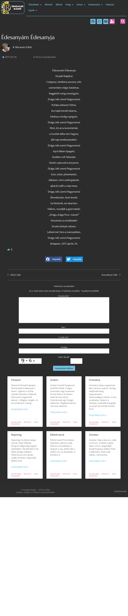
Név (64, 327)
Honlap (64, 347)
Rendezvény (95, 4)
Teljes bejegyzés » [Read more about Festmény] (98, 415)
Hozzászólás (64, 296)
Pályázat (110, 4)
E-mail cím (64, 337)
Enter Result (64, 357)
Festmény (94, 380)
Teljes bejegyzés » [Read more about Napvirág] (20, 467)
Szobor (54, 380)
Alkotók (48, 4)
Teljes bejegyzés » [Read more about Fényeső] (20, 409)
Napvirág (16, 434)
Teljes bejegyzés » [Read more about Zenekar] (98, 461)
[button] (122, 21)
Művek (59, 4)
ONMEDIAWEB (120, 491)
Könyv (81, 4)
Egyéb (32, 10)
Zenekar (94, 434)
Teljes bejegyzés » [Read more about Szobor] (59, 412)
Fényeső (16, 380)
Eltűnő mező (57, 434)
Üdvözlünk (34, 4)
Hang (69, 4)
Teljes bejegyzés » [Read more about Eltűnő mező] (59, 461)
